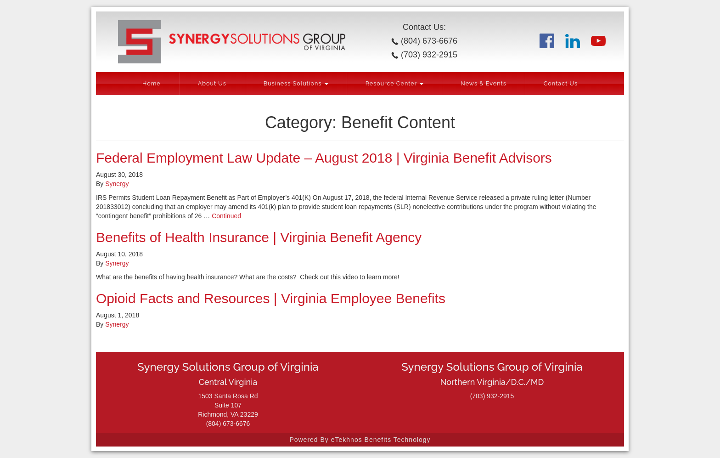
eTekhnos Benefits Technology (381, 439)
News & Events (483, 83)
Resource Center (394, 83)
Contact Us (561, 83)
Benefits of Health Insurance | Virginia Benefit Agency (259, 237)
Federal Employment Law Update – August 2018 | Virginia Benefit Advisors (324, 157)
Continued (226, 216)
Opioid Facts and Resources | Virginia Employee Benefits (270, 298)
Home (151, 83)
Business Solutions (296, 83)
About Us (212, 83)
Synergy (117, 183)
